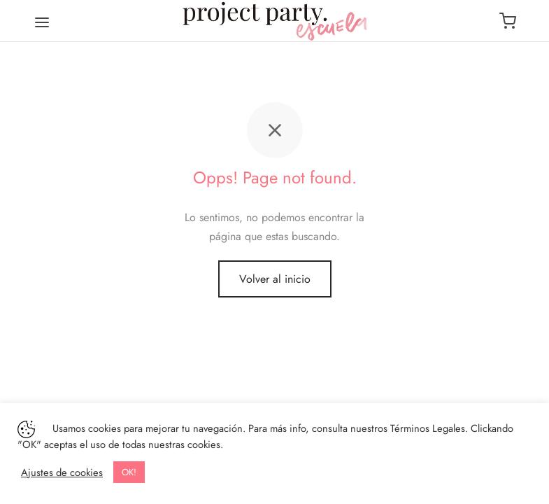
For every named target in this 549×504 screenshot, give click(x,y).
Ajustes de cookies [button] (62, 472)
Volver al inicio (275, 279)
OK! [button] (129, 472)
